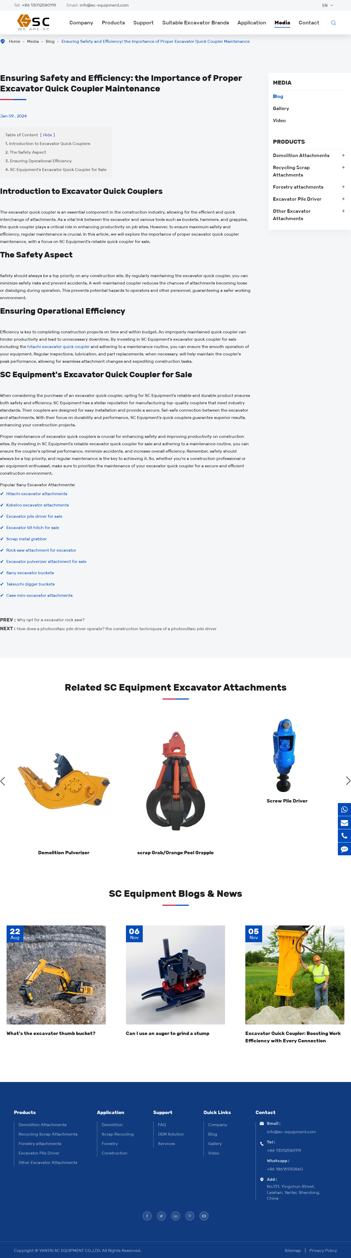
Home (14, 41)
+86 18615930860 (285, 1169)
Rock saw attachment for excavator (41, 550)
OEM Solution (171, 1134)
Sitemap (293, 1250)
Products (113, 22)
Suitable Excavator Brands (195, 22)
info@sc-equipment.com (104, 5)
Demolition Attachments (301, 155)
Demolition (112, 1124)
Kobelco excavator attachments (37, 505)
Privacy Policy (323, 1250)
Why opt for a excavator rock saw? (50, 614)
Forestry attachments (298, 187)
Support (143, 22)
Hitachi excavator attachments (36, 493)
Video (279, 120)
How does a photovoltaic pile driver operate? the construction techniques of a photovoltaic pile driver (117, 623)
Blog (50, 41)
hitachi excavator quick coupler (58, 346)
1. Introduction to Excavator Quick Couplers (47, 143)
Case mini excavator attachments (39, 595)
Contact (309, 22)
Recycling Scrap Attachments (291, 171)
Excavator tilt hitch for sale (32, 527)
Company (81, 22)
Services (166, 1143)
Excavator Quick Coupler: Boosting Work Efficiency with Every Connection (293, 1037)
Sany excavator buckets (30, 572)
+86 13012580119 (39, 5)
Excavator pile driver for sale (34, 516)
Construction (115, 1153)
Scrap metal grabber (26, 538)
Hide (47, 134)
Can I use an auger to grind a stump (167, 1033)
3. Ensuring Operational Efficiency (38, 160)
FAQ (162, 1124)
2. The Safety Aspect (25, 152)
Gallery (281, 108)
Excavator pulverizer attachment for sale (46, 561)
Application (251, 22)
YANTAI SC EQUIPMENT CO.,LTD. (70, 1250)
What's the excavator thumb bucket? (51, 1033)
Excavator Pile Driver (297, 199)
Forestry (110, 1143)
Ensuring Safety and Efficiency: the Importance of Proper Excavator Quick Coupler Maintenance (156, 41)
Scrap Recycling (118, 1134)
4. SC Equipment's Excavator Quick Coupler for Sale (55, 169)
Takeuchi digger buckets (30, 584)
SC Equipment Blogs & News (175, 893)
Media (282, 22)
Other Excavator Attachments (292, 214)
